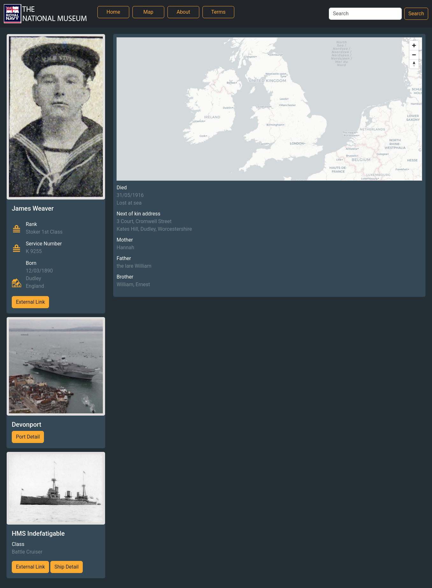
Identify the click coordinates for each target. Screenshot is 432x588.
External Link (30, 302)
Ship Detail (66, 567)
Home (113, 12)
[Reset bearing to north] (414, 64)
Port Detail (28, 437)
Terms (218, 12)
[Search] (365, 14)
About (183, 12)
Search (416, 14)
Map (148, 12)
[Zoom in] (414, 45)
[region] (269, 109)
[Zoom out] (414, 54)
